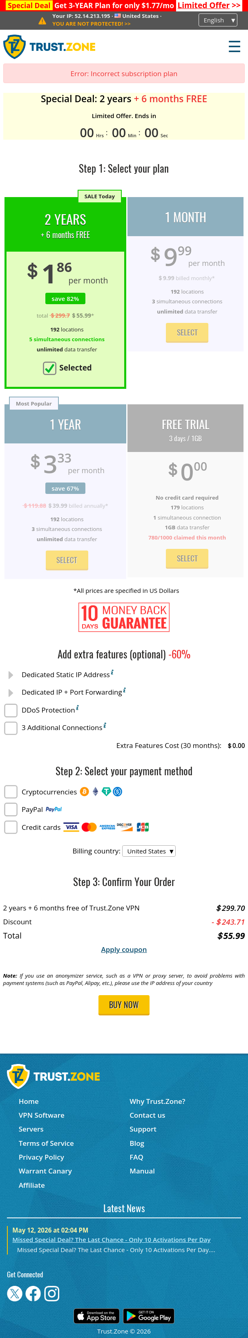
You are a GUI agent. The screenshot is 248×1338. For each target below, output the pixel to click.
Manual (142, 1171)
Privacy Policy (41, 1157)
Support (143, 1129)
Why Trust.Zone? (157, 1101)
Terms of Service (46, 1143)
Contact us (147, 1115)
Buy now (124, 1006)
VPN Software (42, 1115)
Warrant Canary (45, 1171)
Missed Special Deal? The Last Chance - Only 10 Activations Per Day (111, 1239)
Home (29, 1101)
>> (209, 5)
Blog (137, 1143)
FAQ (136, 1157)
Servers (31, 1129)
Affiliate (32, 1185)
